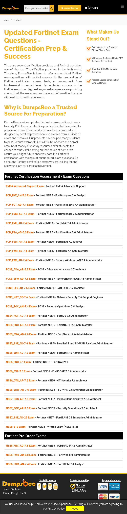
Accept (75, 508)
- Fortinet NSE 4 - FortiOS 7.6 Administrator (47, 315)
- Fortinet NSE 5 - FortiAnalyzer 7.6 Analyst (45, 195)
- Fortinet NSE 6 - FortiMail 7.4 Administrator (47, 223)
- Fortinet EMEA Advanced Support (46, 186)
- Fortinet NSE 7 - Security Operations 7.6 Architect (51, 408)
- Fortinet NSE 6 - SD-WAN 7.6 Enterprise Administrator (54, 389)
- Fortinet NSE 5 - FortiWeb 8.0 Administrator (48, 454)
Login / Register (69, 8)
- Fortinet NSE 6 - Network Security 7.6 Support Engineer (54, 297)
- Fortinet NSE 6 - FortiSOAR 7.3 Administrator (46, 371)
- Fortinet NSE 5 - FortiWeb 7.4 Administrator (47, 251)
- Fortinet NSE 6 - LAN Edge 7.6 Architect (45, 288)
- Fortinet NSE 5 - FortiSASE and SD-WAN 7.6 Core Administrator (59, 343)
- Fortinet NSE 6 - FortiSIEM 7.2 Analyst (44, 241)
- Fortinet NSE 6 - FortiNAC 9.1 (37, 362)
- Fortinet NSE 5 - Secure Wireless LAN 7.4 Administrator (54, 260)
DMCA (23, 493)
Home (5, 20)
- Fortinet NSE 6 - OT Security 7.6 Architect (46, 380)
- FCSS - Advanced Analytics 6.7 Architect (46, 269)
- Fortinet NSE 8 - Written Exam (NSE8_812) (42, 426)
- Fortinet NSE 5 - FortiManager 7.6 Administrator (50, 214)
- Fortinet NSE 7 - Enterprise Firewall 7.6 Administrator (53, 278)
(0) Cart (91, 7)
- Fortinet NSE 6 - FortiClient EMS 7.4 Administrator (50, 204)
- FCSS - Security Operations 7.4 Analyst (45, 306)
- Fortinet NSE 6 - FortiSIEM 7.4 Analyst (45, 464)
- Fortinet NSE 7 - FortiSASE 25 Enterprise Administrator (54, 417)
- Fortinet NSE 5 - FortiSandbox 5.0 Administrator (49, 232)
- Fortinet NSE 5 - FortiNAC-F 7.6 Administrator (49, 325)
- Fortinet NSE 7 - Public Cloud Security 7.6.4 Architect (53, 399)
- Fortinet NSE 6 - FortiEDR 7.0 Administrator (47, 352)
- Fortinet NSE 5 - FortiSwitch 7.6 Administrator (49, 334)
